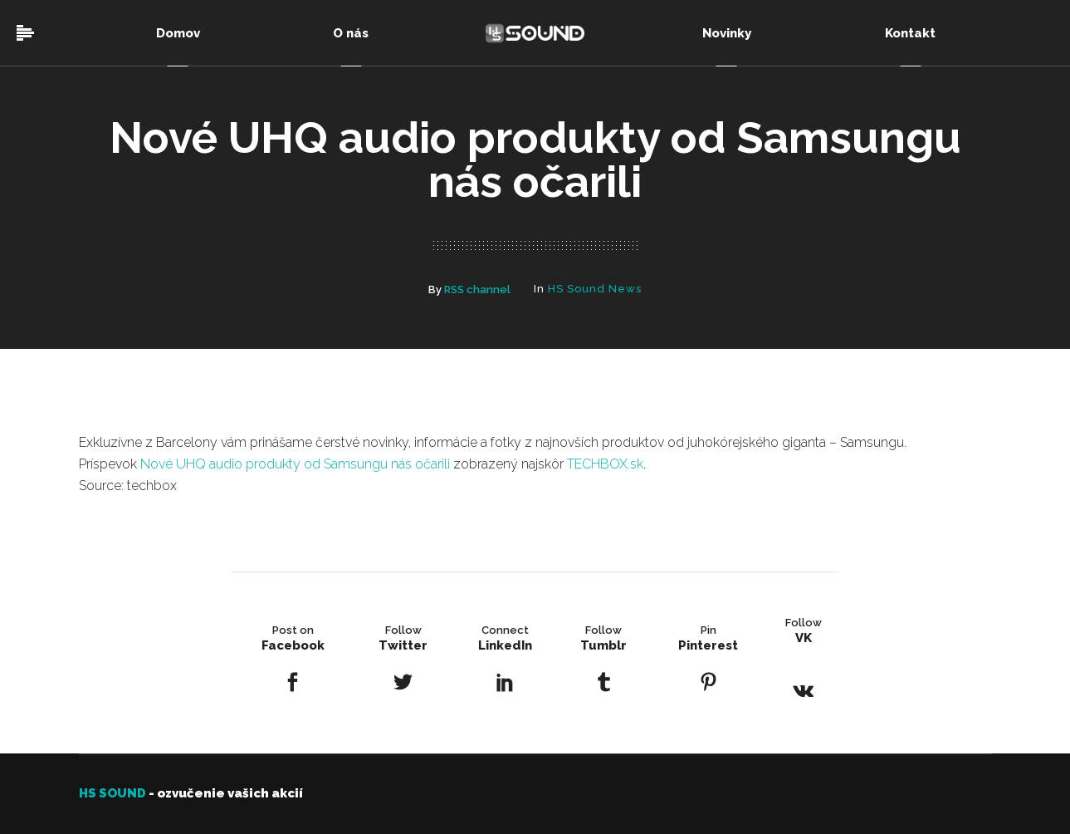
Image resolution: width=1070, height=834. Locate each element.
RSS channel (477, 289)
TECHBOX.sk (605, 464)
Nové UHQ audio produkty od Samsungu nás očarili (295, 464)
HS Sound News (595, 288)
